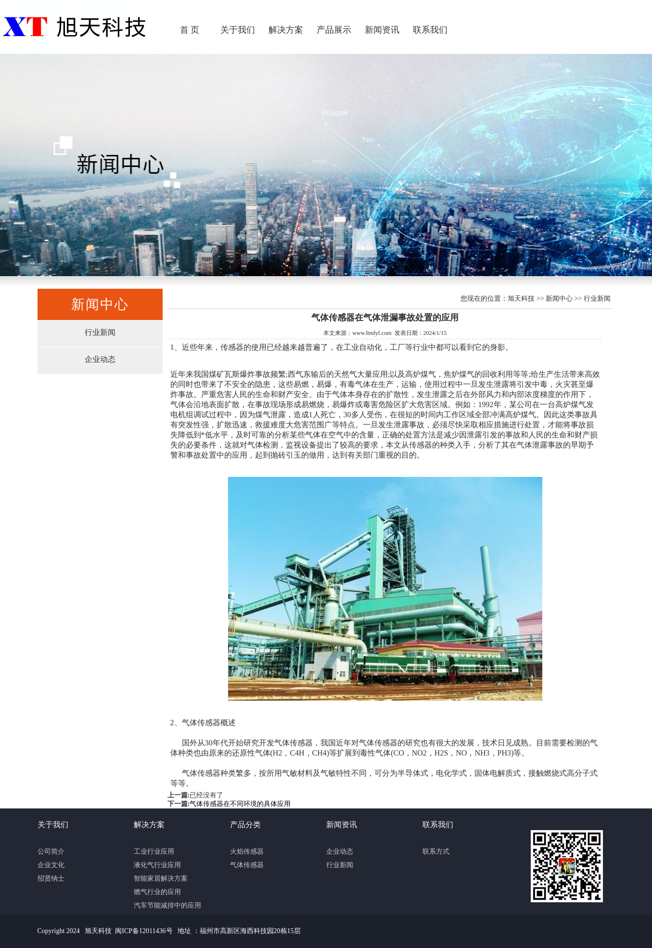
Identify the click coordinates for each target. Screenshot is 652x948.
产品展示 (334, 30)
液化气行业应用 (157, 865)
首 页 (190, 30)
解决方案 (285, 30)
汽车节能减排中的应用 (167, 905)
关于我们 (237, 30)
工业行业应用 (154, 851)
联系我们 (430, 30)
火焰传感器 (247, 851)
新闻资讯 (382, 30)
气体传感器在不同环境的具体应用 (240, 803)
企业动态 (100, 359)
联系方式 (435, 851)
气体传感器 (247, 865)
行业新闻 (100, 332)
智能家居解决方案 (161, 878)
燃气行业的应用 (157, 892)
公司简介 (51, 851)
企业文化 (51, 865)
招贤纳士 (51, 878)
